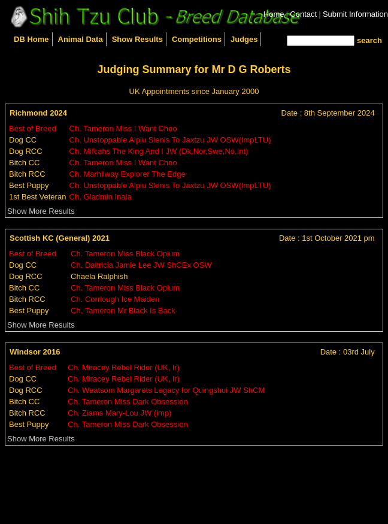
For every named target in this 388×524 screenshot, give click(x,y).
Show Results (137, 39)
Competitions (197, 39)
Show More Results (41, 211)
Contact (303, 14)
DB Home (31, 39)
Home (273, 14)
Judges (244, 39)
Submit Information (355, 14)
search (369, 40)
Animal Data (80, 39)
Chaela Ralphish (99, 276)
